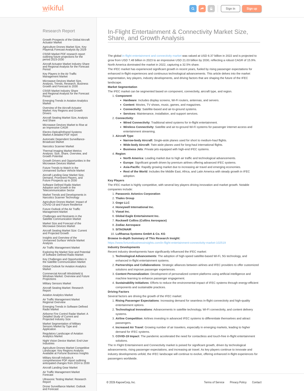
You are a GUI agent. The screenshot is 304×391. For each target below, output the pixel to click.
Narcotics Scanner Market (58, 146)
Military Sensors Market (57, 283)
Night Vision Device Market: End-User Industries (66, 342)
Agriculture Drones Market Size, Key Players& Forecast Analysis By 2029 (65, 48)
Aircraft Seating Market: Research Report (63, 289)
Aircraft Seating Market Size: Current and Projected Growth (65, 232)
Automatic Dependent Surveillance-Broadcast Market (64, 140)
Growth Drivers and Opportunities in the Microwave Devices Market (67, 162)
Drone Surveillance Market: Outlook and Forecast (64, 388)
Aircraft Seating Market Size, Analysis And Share (65, 119)
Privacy (238, 382)
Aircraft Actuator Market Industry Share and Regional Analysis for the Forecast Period (66, 66)
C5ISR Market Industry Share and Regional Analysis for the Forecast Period (66, 93)
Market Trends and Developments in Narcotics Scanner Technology (65, 196)
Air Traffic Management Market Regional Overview (61, 301)
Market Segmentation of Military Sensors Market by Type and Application (62, 326)
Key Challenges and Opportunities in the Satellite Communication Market (65, 260)
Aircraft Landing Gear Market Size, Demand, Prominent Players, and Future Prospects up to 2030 (64, 177)
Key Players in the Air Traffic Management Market (60, 75)
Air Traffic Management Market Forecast (61, 373)
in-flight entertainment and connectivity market (151, 55)
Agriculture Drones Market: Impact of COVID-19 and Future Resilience (65, 203)
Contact (257, 382)
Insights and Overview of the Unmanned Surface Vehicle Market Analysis (64, 240)
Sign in (230, 8)
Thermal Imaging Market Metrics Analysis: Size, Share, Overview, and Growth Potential (65, 153)
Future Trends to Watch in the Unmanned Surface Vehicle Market (64, 169)
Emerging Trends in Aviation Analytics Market (66, 102)
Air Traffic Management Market (61, 247)
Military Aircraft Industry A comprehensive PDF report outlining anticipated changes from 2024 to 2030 (66, 360)
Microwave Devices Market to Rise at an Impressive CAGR (65, 126)
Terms (214, 382)
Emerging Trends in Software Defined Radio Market (66, 308)
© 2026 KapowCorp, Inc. (121, 382)
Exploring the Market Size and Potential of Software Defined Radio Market (67, 253)
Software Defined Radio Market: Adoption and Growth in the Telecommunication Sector (62, 187)
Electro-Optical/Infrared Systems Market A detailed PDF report (62, 133)
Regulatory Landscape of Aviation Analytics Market (63, 335)
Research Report (59, 30)
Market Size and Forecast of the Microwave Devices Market (62, 225)
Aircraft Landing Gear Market (60, 367)
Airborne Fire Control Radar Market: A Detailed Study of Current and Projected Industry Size (66, 316)
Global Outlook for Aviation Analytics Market (65, 268)
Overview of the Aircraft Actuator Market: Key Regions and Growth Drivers (63, 110)
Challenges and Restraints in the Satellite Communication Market (63, 217)
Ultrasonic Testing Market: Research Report (65, 380)
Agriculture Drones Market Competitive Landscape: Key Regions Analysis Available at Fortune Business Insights (66, 350)
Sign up (252, 8)
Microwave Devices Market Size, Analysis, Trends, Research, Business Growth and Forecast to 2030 (66, 83)
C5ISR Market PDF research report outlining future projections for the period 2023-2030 (64, 56)
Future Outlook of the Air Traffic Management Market (62, 210)
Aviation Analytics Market (58, 295)
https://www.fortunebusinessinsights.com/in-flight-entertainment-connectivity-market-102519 (167, 242)
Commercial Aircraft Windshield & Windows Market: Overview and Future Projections (66, 276)
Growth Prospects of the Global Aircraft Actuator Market (66, 41)
